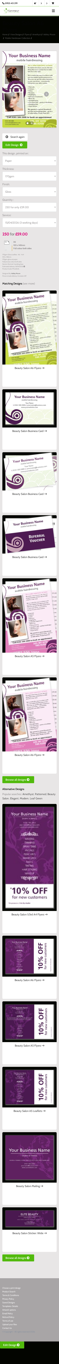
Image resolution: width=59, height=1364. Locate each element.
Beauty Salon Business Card (29, 431)
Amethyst (36, 34)
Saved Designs (8, 1302)
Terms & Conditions (10, 1295)
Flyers (27, 34)
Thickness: (8, 168)
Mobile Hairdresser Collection (17, 38)
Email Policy (7, 1313)
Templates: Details (10, 1306)
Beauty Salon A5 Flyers (29, 656)
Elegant (14, 798)
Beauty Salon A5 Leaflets (29, 1111)
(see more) (29, 283)
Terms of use (7, 1320)
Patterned (40, 794)
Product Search (8, 1291)
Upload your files (9, 1324)
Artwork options (9, 1310)
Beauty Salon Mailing (29, 1186)
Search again (15, 136)
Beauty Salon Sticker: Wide (29, 1233)
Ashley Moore (49, 34)
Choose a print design (11, 1288)
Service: (6, 215)
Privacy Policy (8, 1299)
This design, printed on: (15, 153)
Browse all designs (18, 779)
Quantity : (8, 199)
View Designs (16, 34)
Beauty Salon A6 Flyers (29, 368)
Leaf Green (36, 798)
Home (5, 34)
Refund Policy (8, 1317)
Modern (24, 798)
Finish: (6, 184)
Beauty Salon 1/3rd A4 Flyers (29, 914)
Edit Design (15, 145)
